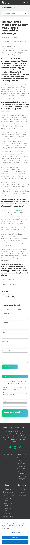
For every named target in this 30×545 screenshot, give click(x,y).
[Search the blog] (25, 13)
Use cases (22, 454)
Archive (5, 405)
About (22, 492)
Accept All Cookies (15, 541)
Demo (8, 470)
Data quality (12, 284)
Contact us (22, 495)
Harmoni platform (17, 210)
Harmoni (8, 461)
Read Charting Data (8, 279)
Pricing (8, 467)
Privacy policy (8, 513)
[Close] (28, 521)
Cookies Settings (15, 532)
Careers (22, 489)
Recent (5, 376)
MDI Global (7, 115)
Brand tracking (22, 458)
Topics (4, 401)
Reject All (15, 537)
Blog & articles (8, 492)
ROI (20, 284)
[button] (24, 2)
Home (8, 458)
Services (8, 464)
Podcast (8, 489)
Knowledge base (8, 495)
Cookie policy (8, 516)
